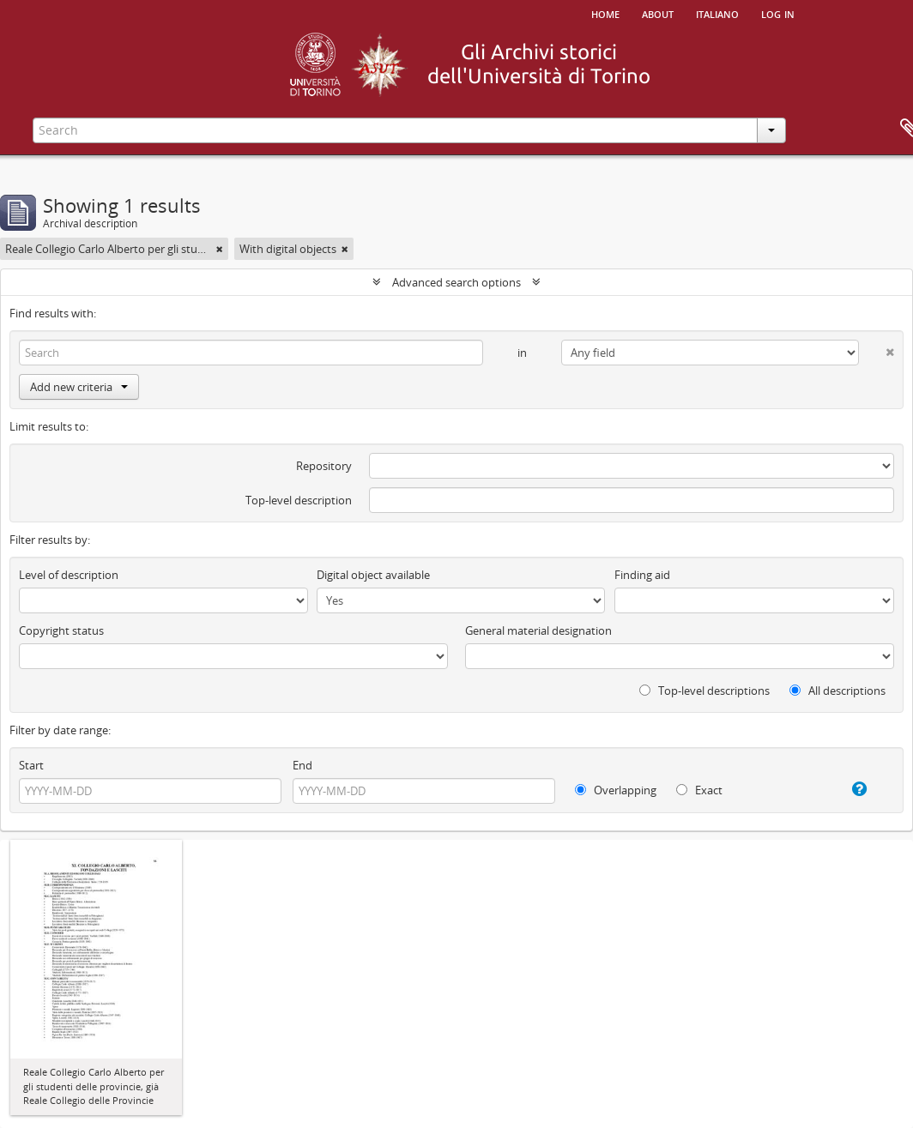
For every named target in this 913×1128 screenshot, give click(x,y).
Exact (699, 790)
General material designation (538, 630)
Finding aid (642, 574)
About (658, 12)
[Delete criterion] (876, 349)
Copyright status (61, 630)
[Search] (251, 352)
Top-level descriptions (704, 690)
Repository (324, 466)
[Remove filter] (219, 248)
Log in (778, 12)
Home (605, 12)
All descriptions (837, 690)
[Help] (849, 789)
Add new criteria (79, 387)
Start (31, 765)
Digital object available (373, 574)
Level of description (68, 574)
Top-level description (298, 500)
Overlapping (615, 790)
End (302, 765)
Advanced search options (456, 282)
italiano (717, 12)
